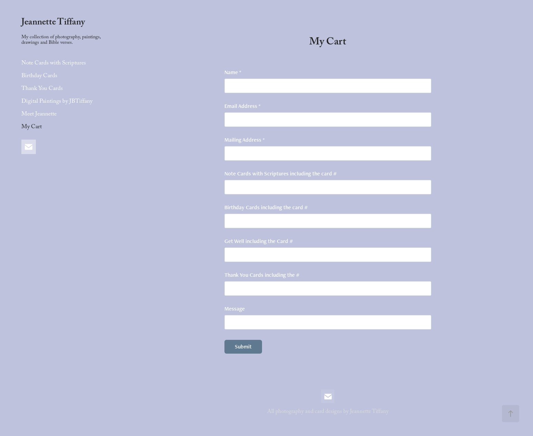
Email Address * (242, 106)
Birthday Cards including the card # (266, 207)
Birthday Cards (39, 76)
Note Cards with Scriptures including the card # (280, 173)
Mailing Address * (244, 140)
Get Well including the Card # (258, 241)
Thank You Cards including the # (261, 275)
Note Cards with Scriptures (53, 64)
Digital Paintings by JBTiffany (56, 102)
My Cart (31, 127)
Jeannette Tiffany (53, 23)
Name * (232, 72)
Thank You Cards (42, 89)
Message (234, 309)
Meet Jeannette (39, 115)
